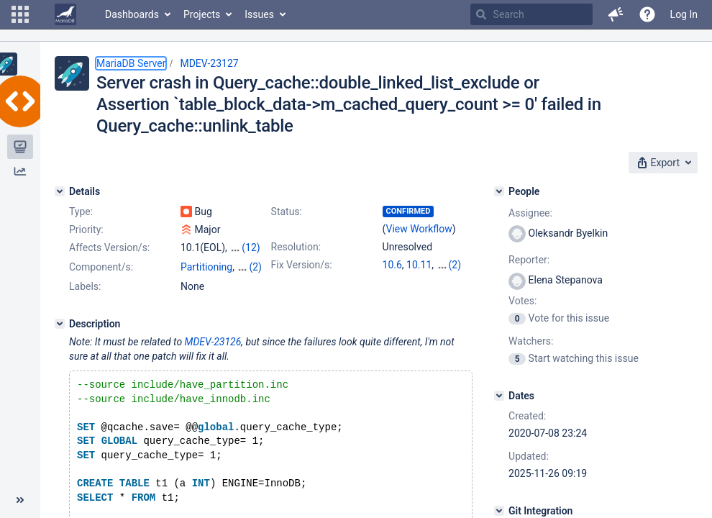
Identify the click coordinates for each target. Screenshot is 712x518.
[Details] (60, 191)
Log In (684, 14)
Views (226, 281)
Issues (259, 14)
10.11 (419, 265)
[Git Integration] (499, 511)
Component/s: (101, 267)
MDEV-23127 (209, 63)
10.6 (392, 265)
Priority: (86, 229)
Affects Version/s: (109, 247)
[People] (499, 191)
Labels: (85, 299)
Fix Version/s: (301, 265)
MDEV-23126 (213, 354)
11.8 (392, 279)
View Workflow (419, 229)
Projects (201, 14)
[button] (20, 14)
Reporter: (528, 259)
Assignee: (530, 213)
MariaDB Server (130, 63)
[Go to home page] (65, 14)
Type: (81, 211)
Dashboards (132, 14)
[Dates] (499, 396)
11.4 (446, 265)
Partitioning (206, 267)
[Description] (60, 337)
